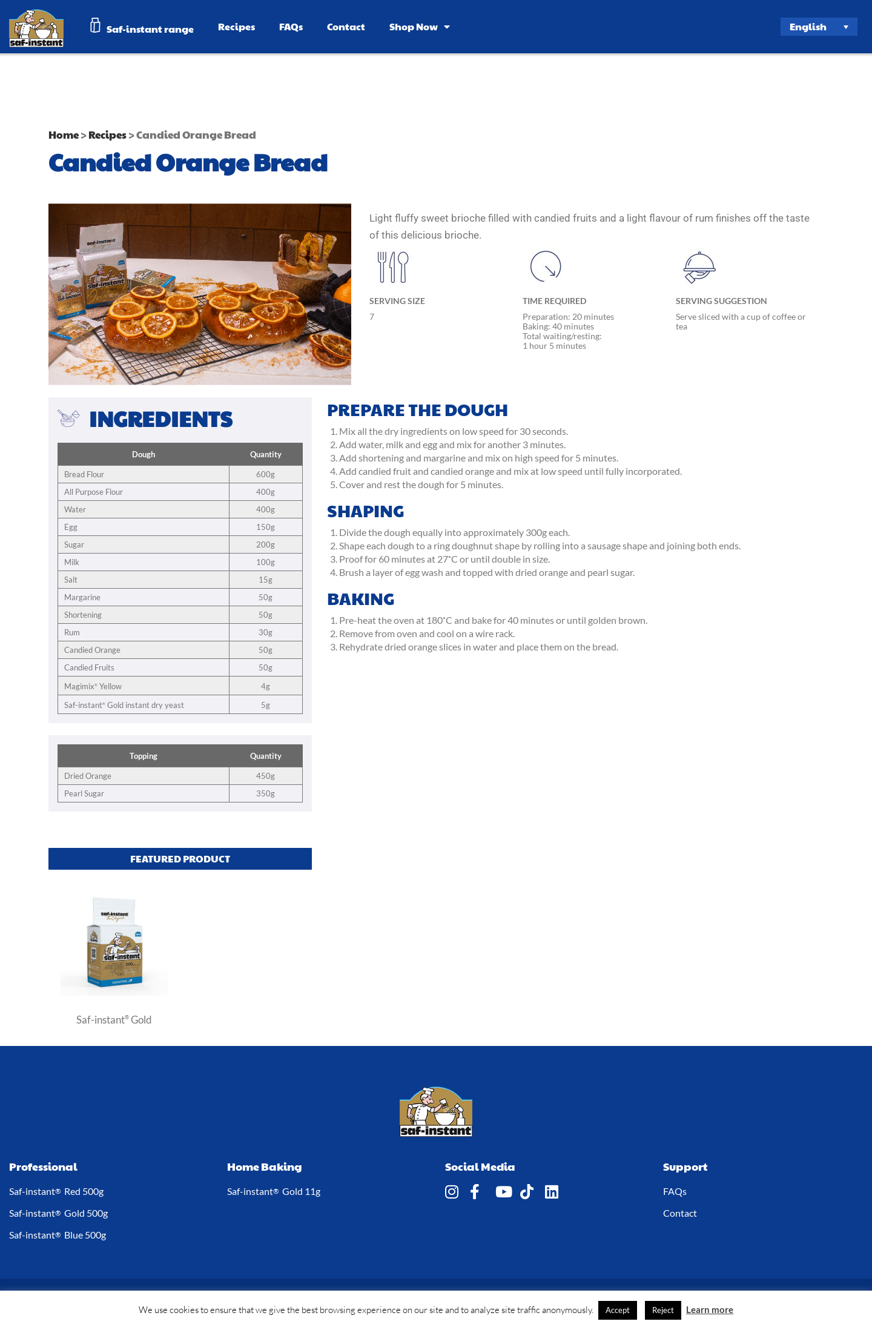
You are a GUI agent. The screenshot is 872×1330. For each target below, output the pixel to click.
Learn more (709, 1309)
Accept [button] (618, 1310)
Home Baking (264, 1166)
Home (63, 134)
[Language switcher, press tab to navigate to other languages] (819, 26)
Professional (43, 1166)
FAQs (291, 26)
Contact (346, 26)
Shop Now (419, 26)
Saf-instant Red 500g (56, 1191)
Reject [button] (663, 1310)
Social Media (480, 1166)
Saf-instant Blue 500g (57, 1235)
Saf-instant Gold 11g (273, 1191)
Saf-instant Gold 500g (58, 1213)
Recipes (236, 26)
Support (685, 1166)
